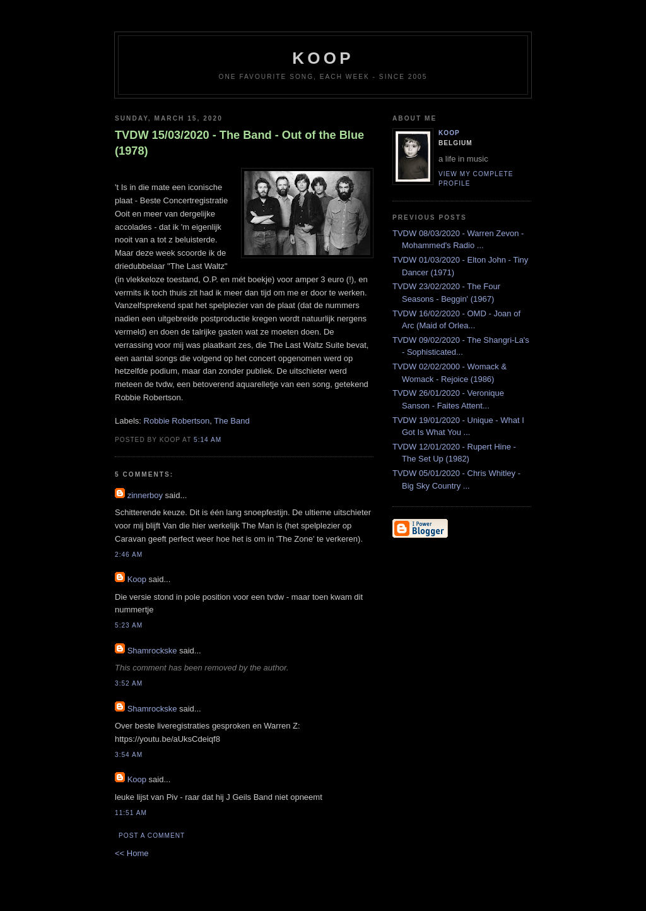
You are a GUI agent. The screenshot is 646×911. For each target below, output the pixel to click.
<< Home (131, 853)
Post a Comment (152, 835)
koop (322, 58)
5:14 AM (207, 439)
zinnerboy (145, 495)
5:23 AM (129, 625)
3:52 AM (129, 683)
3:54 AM (129, 754)
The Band (231, 421)
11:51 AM (131, 812)
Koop (136, 579)
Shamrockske (152, 650)
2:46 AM (129, 554)
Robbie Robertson (177, 421)
